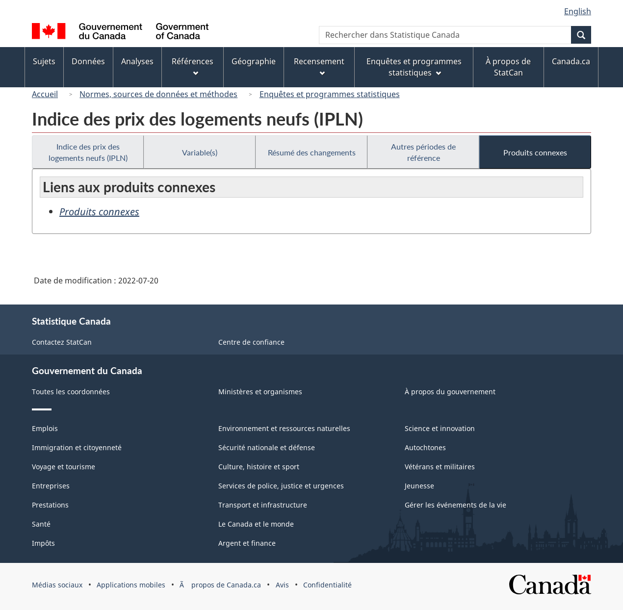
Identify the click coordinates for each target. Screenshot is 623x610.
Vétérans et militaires (440, 466)
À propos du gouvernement (450, 391)
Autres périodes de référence (423, 152)
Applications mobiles (131, 584)
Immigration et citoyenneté (77, 447)
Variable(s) (199, 152)
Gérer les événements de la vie (455, 504)
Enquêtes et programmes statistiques (330, 94)
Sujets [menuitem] (44, 61)
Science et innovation (440, 428)
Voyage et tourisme (63, 466)
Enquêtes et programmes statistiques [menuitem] (414, 67)
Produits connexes (535, 152)
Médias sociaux (57, 584)
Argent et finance (247, 543)
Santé (41, 524)
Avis (282, 584)
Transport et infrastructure (262, 504)
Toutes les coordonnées (71, 391)
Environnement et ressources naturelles (284, 428)
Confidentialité (327, 584)
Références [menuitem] (192, 66)
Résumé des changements (312, 152)
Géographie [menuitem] (254, 61)
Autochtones (425, 447)
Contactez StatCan (62, 342)
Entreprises (51, 485)
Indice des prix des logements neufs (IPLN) (88, 152)
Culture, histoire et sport (258, 466)
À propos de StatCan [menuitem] (508, 67)
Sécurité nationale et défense (266, 447)
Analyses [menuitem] (137, 61)
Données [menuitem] (88, 61)
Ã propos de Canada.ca (220, 584)
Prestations (50, 504)
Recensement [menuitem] (319, 66)
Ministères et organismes (260, 391)
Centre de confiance (251, 342)
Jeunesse (419, 485)
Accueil (45, 94)
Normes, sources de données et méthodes (158, 94)
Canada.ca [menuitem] (571, 61)
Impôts (43, 543)
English (577, 11)
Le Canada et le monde (256, 524)
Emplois (45, 428)
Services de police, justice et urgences (281, 485)
